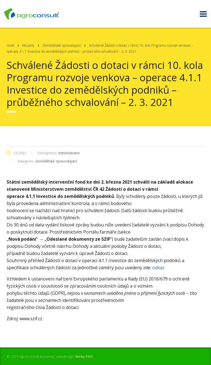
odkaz (158, 268)
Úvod (10, 45)
